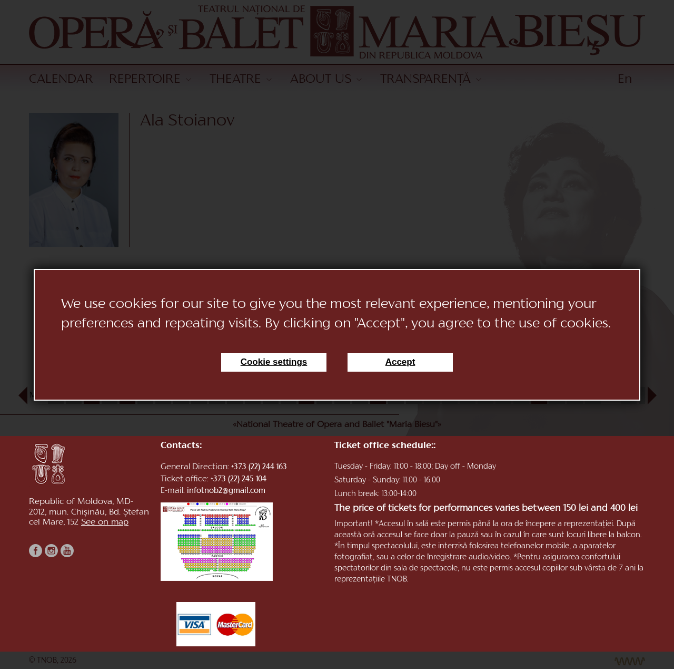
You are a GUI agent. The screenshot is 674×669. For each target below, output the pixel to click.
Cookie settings (274, 362)
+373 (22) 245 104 (238, 479)
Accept (400, 362)
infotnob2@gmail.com (226, 491)
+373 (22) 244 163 (259, 467)
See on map (104, 522)
